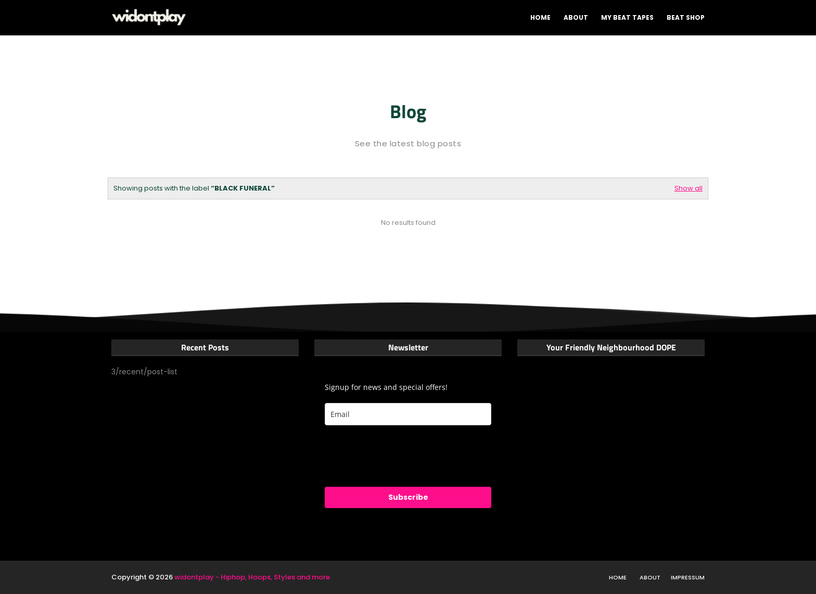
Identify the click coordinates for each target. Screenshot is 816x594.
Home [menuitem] (540, 17)
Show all (688, 188)
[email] (408, 414)
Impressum (688, 577)
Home (618, 577)
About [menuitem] (576, 17)
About (650, 577)
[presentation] (404, 456)
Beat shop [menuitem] (686, 17)
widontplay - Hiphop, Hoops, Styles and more (252, 577)
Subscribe (408, 497)
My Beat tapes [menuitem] (627, 17)
